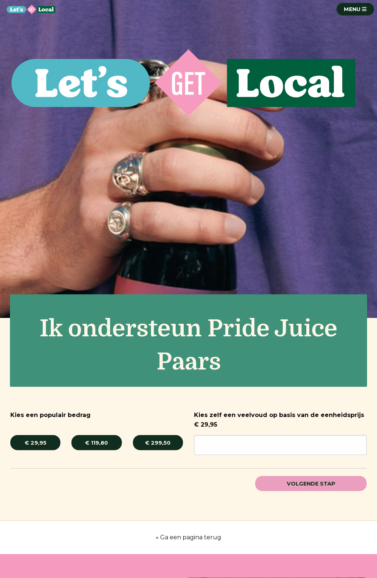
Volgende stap (311, 483)
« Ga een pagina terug (188, 537)
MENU (355, 9)
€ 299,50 (157, 442)
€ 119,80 (96, 442)
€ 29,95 (35, 442)
